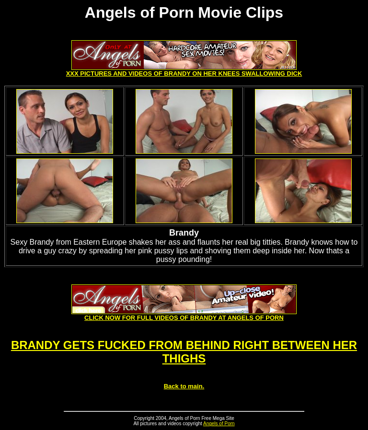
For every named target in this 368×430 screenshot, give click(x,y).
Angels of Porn (219, 423)
